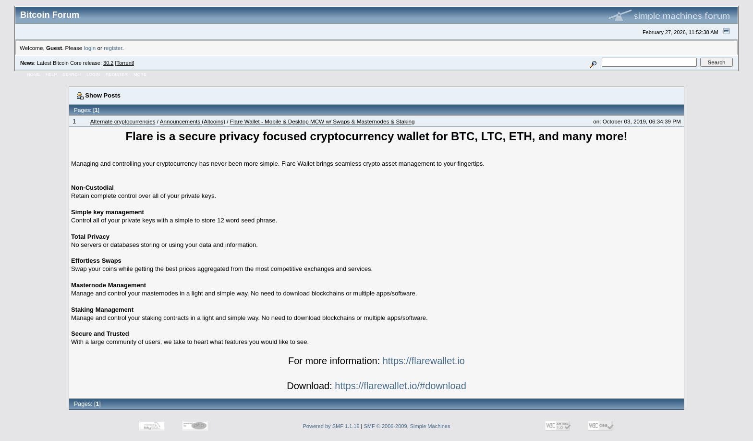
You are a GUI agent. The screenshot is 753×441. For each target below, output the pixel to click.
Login (93, 74)
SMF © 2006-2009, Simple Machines (407, 426)
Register (117, 74)
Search (72, 74)
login (90, 48)
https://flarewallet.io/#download (400, 385)
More (140, 74)
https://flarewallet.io (424, 360)
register (113, 48)
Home (33, 74)
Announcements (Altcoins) (192, 121)
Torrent (125, 63)
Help (51, 74)
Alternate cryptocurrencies (123, 121)
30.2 (108, 63)
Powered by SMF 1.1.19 (331, 426)
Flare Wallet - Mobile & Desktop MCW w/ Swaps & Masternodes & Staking (322, 121)
